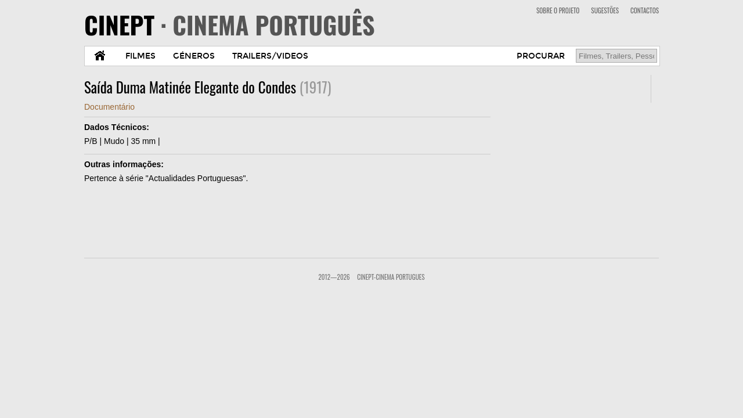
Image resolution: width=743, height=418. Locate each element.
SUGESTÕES (605, 10)
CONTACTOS (644, 10)
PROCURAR (541, 56)
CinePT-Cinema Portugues (390, 277)
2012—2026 (333, 277)
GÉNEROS (194, 56)
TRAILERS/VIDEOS (270, 56)
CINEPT (229, 24)
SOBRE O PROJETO (557, 10)
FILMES (140, 56)
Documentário (109, 106)
